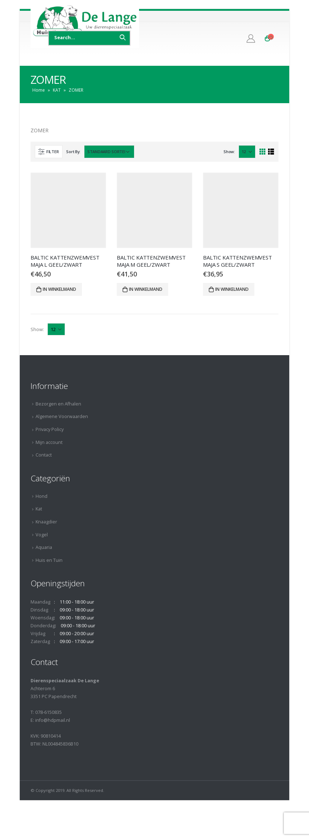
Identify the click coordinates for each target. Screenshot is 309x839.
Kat (39, 509)
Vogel (42, 535)
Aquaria (44, 547)
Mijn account (49, 442)
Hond (41, 496)
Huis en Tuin (49, 560)
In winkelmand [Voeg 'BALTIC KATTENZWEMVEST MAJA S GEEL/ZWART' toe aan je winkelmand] (232, 289)
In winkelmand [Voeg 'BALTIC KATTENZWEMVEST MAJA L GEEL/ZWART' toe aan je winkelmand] (59, 289)
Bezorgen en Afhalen (58, 404)
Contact (44, 455)
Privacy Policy (50, 429)
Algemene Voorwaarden (62, 416)
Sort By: (73, 151)
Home (38, 90)
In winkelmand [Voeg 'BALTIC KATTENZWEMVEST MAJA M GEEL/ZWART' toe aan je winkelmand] (145, 289)
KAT (57, 90)
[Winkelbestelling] (109, 151)
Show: (229, 151)
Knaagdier (46, 522)
